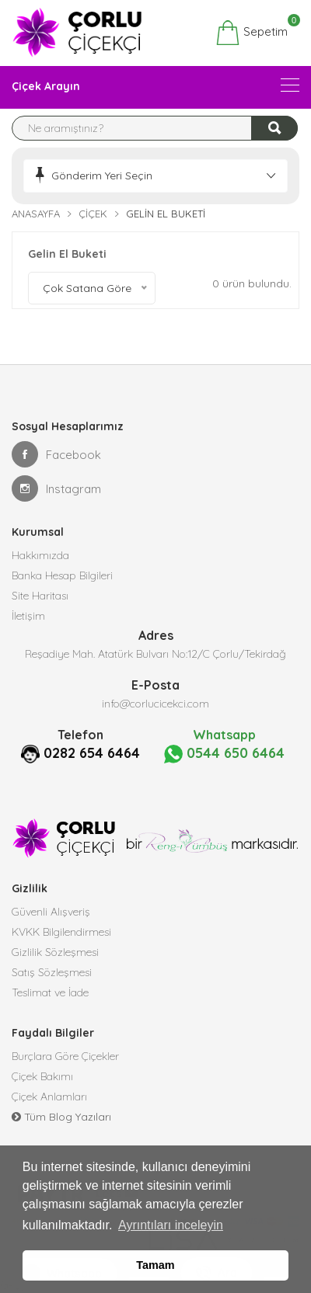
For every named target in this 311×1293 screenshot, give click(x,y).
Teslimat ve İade (50, 992)
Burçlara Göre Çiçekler (65, 1056)
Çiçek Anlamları (49, 1097)
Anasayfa (36, 213)
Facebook (56, 454)
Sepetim (251, 32)
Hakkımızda (40, 555)
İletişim (28, 616)
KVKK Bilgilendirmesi (61, 932)
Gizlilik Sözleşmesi (55, 952)
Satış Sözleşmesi (52, 972)
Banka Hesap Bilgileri (62, 575)
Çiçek (93, 213)
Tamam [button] (155, 1265)
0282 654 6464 (92, 753)
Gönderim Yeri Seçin (101, 175)
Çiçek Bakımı (42, 1076)
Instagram (56, 488)
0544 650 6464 (224, 753)
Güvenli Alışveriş (51, 912)
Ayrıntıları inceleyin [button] (170, 1225)
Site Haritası (40, 596)
